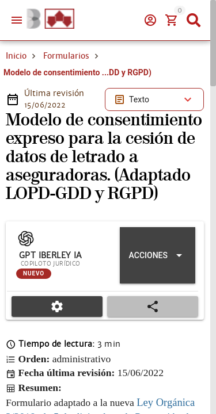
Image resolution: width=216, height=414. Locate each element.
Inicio (16, 56)
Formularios (66, 56)
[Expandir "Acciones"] (157, 255)
